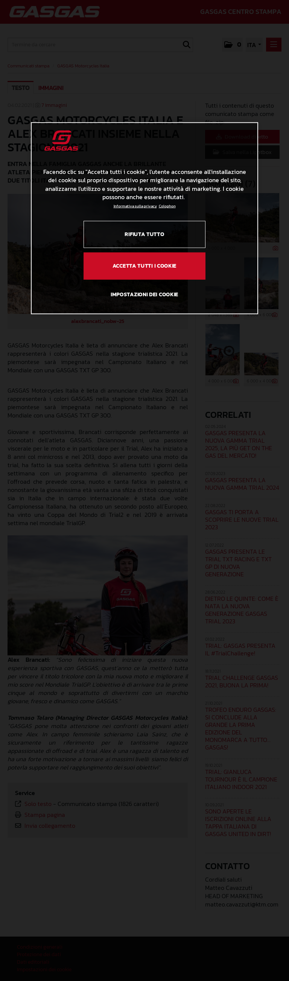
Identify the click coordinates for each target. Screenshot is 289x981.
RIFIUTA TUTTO (144, 234)
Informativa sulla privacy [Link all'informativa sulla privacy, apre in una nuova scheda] (135, 206)
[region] (144, 218)
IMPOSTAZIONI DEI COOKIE (144, 295)
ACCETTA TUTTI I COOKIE (144, 266)
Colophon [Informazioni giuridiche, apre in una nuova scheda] (167, 206)
